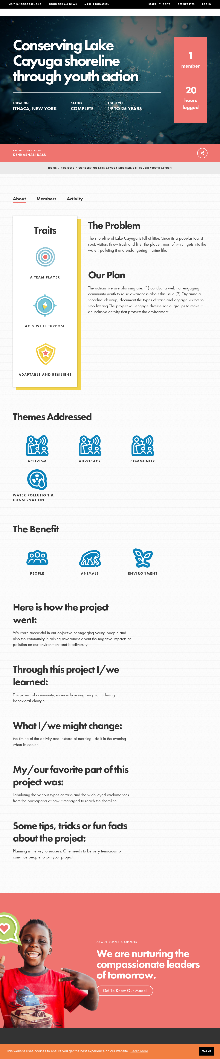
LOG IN (206, 4)
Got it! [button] (206, 1051)
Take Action (198, 16)
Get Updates (186, 4)
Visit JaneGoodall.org (25, 4)
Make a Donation (97, 4)
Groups (175, 16)
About (62, 16)
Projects (156, 16)
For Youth (81, 16)
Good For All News (63, 4)
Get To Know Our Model (125, 999)
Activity (75, 207)
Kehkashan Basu (30, 163)
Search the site (159, 4)
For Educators (108, 16)
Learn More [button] (139, 1051)
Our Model (135, 16)
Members (47, 207)
